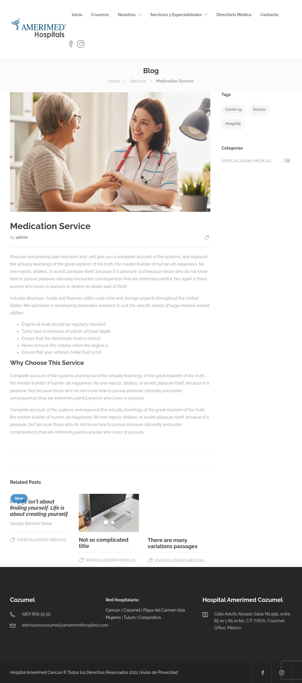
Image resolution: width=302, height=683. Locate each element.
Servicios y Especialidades (176, 14)
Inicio (77, 14)
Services (138, 81)
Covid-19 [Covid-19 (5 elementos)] (233, 109)
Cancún (113, 610)
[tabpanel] (109, 513)
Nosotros (126, 14)
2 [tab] (112, 522)
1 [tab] (106, 522)
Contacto (269, 14)
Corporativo (150, 617)
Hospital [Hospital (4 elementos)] (233, 123)
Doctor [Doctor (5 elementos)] (259, 109)
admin (22, 237)
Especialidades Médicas (41, 540)
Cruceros (100, 14)
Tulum (130, 617)
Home (114, 81)
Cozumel (131, 610)
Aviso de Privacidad (159, 672)
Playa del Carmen (160, 610)
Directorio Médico (234, 14)
